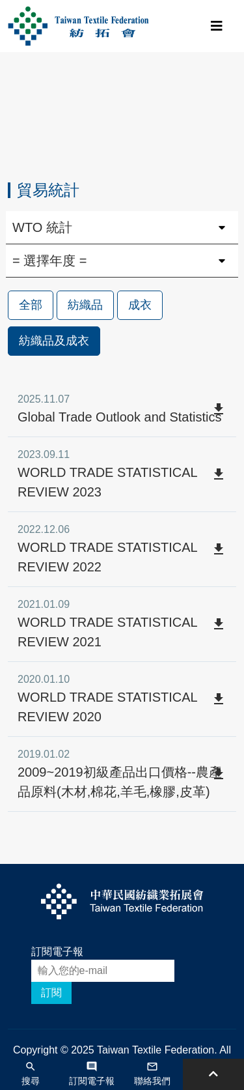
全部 (30, 304)
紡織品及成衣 (54, 340)
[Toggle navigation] (216, 26)
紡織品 (85, 304)
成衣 (140, 304)
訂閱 (51, 992)
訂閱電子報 (57, 951)
